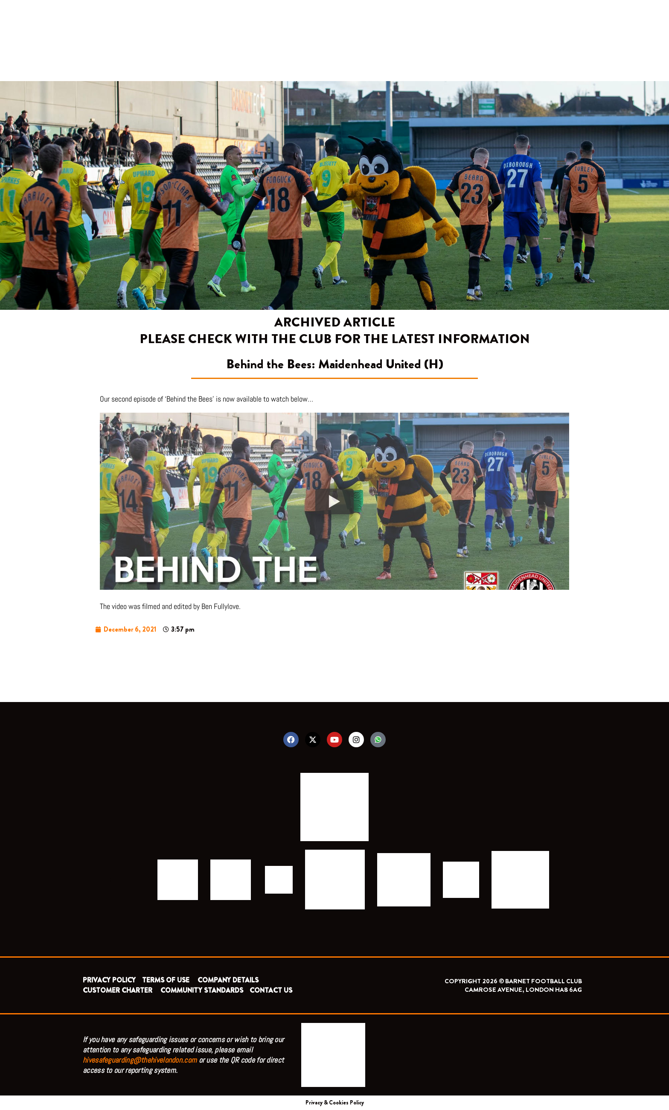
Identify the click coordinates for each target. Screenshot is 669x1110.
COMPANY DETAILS (228, 980)
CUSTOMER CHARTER (117, 990)
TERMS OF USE (166, 980)
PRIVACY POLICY (109, 980)
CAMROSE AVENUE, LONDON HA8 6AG (523, 989)
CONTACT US (271, 990)
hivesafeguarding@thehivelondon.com (140, 1060)
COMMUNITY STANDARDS (201, 990)
